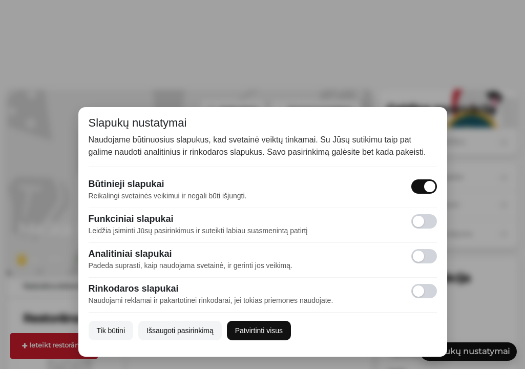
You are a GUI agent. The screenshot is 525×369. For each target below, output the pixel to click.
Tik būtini (111, 330)
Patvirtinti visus (259, 330)
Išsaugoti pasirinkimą (180, 330)
